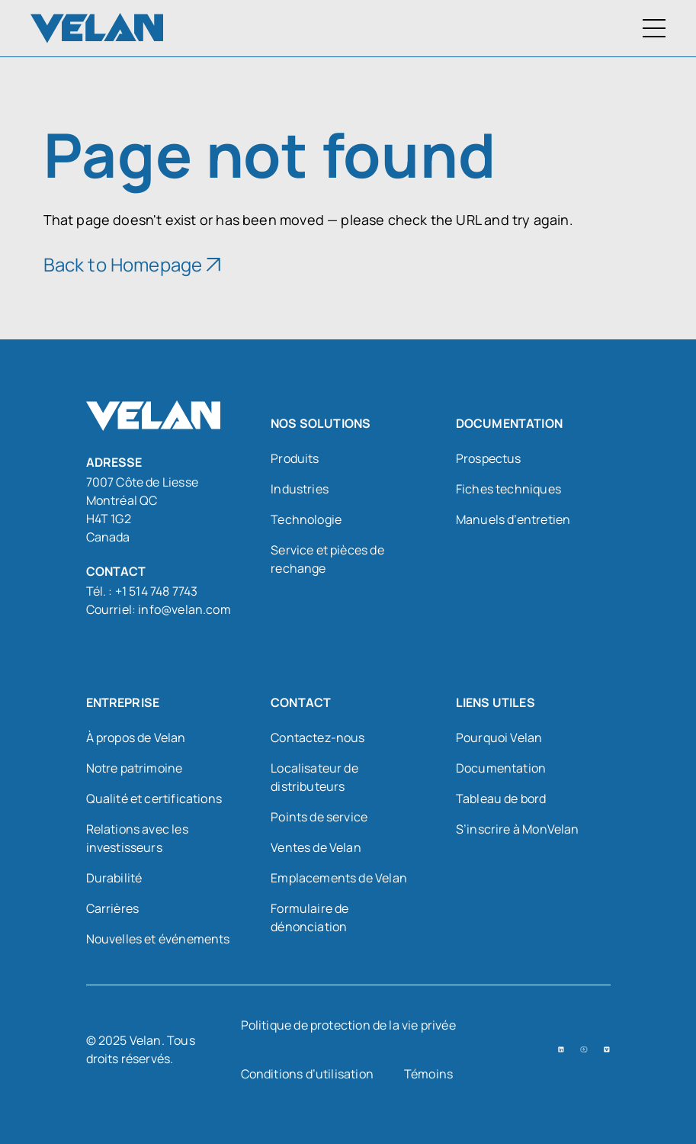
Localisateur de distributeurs (314, 777)
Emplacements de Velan (339, 877)
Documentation (501, 768)
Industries (300, 488)
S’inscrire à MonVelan (517, 829)
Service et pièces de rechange (327, 559)
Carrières (113, 908)
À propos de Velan (136, 737)
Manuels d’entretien (513, 519)
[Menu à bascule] (654, 28)
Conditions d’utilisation (307, 1073)
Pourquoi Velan (499, 737)
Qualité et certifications (154, 798)
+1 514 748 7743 (156, 591)
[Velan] (96, 28)
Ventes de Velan (316, 847)
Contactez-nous (318, 737)
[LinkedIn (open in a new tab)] (561, 1049)
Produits (295, 458)
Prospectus (488, 458)
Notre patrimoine (134, 768)
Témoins (428, 1073)
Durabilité (114, 877)
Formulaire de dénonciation (309, 917)
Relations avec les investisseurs (137, 838)
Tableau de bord (501, 798)
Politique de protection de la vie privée (348, 1025)
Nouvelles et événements (158, 938)
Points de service (319, 816)
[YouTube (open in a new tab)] (584, 1049)
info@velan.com (184, 609)
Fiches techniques (508, 488)
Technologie (306, 519)
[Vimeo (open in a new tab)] (607, 1049)
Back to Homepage (123, 264)
